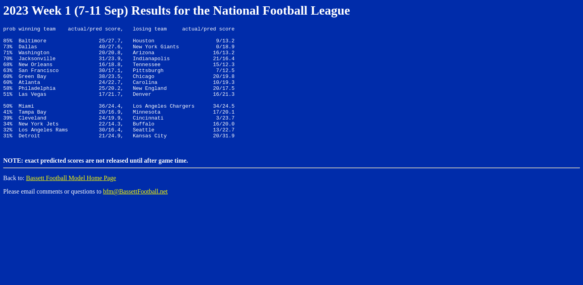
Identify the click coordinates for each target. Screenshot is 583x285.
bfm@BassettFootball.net (135, 215)
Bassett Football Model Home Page (71, 201)
